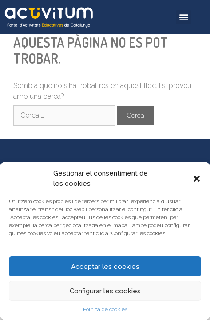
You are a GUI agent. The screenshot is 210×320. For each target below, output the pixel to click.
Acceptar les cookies (105, 267)
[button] (196, 178)
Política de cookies (105, 309)
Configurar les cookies (105, 291)
